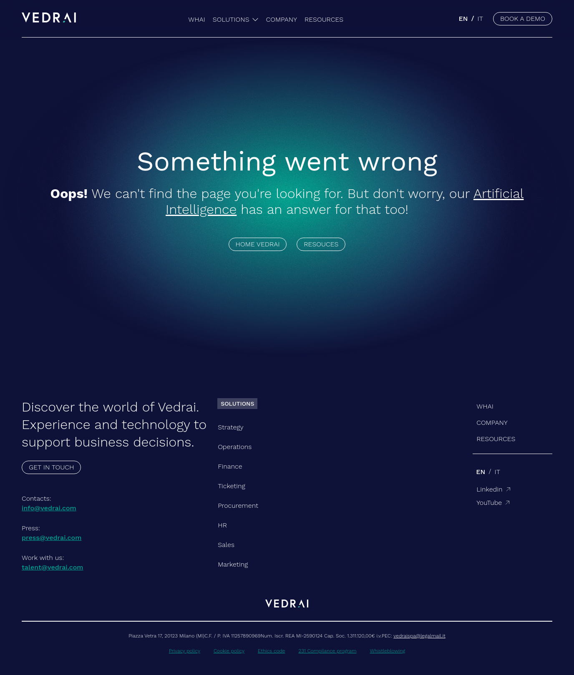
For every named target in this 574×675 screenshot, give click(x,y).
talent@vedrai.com (52, 567)
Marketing (233, 564)
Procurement (238, 505)
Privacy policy (184, 651)
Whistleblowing (387, 651)
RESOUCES (321, 244)
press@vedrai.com (51, 538)
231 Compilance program (327, 651)
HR (222, 525)
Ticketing (231, 486)
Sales (226, 545)
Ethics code (271, 651)
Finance (230, 466)
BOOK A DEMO (522, 19)
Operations (235, 447)
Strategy (230, 427)
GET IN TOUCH (51, 467)
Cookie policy (229, 651)
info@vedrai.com (49, 508)
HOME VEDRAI (258, 244)
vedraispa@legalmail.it (419, 636)
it (480, 19)
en (463, 19)
